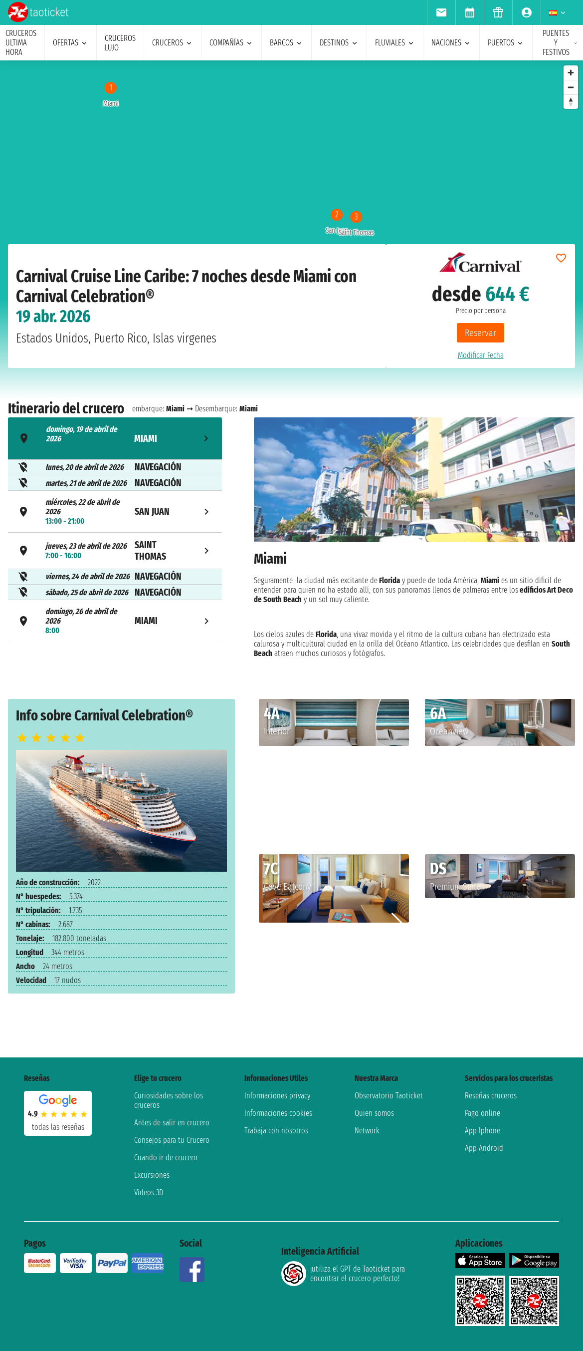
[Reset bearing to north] (571, 101)
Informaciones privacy (277, 1095)
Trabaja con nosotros (276, 1130)
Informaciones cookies (278, 1113)
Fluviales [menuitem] (395, 42)
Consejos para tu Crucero (171, 1140)
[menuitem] (441, 12)
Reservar (480, 332)
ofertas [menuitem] (70, 42)
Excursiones (152, 1175)
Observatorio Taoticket (389, 1095)
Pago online (482, 1113)
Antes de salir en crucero (171, 1122)
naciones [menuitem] (451, 42)
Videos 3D (148, 1192)
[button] (397, 768)
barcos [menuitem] (286, 42)
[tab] (115, 438)
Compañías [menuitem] (231, 42)
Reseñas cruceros (491, 1095)
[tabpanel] (414, 542)
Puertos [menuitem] (506, 42)
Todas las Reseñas (58, 1127)
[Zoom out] (571, 87)
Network (367, 1130)
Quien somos (374, 1113)
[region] (291, 160)
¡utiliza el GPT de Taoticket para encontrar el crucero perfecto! (343, 1273)
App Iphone (482, 1130)
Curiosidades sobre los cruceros (168, 1100)
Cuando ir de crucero (165, 1157)
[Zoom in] (571, 72)
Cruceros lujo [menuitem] (120, 42)
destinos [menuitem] (339, 42)
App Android (484, 1148)
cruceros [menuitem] (172, 42)
